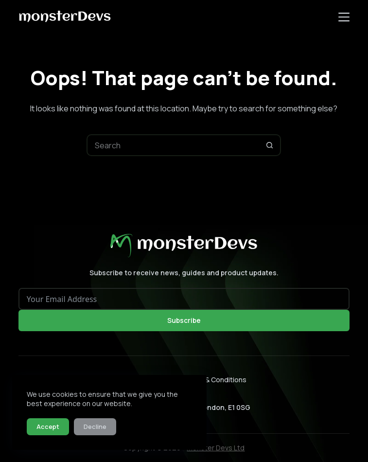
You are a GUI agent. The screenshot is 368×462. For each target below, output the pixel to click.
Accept (47, 426)
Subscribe (184, 320)
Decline (95, 426)
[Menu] (344, 17)
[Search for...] (173, 145)
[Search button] (270, 145)
